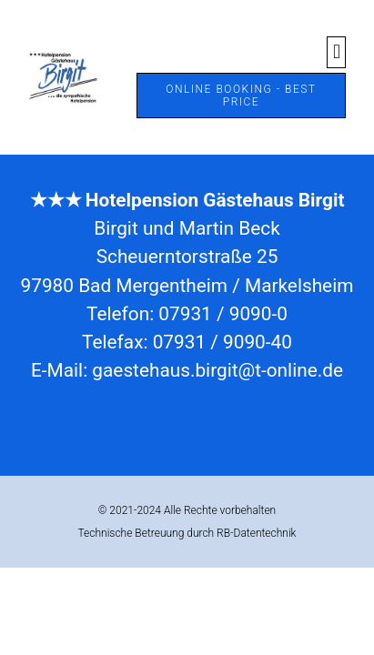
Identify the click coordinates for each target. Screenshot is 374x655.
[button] (336, 52)
